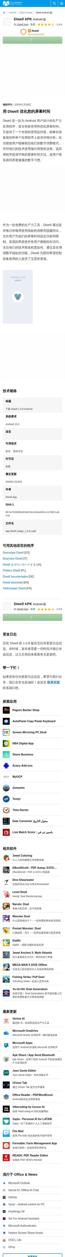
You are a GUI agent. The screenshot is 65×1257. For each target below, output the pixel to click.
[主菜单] (61, 3)
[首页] (4, 12)
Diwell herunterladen (15, 576)
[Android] (12, 12)
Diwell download (13, 582)
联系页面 (53, 682)
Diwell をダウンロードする (19, 564)
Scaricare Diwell (13, 558)
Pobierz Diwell (11, 570)
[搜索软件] (54, 3)
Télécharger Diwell (14, 588)
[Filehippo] (12, 3)
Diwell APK (30, 19)
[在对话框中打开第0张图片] (18, 297)
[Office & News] (25, 12)
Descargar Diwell (13, 552)
